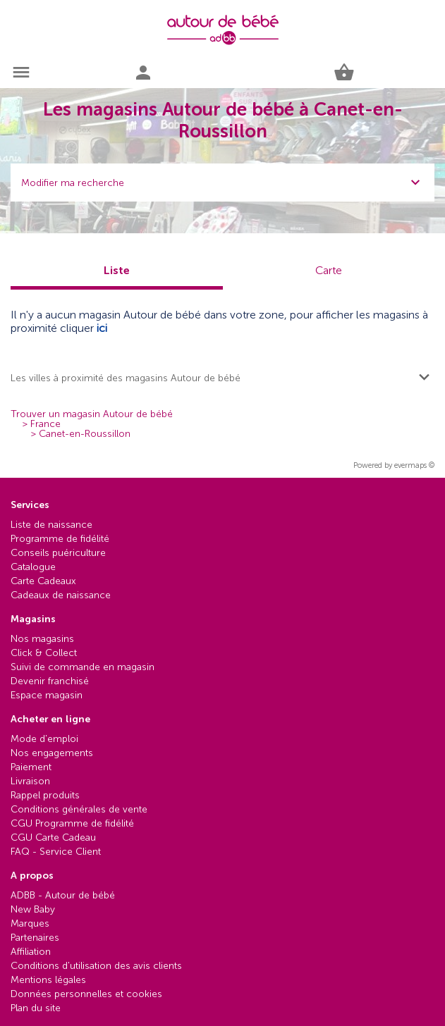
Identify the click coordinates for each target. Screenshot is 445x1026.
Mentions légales (48, 980)
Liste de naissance (51, 525)
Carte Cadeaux (43, 581)
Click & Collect (44, 653)
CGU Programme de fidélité (72, 823)
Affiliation (31, 952)
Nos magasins (42, 639)
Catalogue (33, 567)
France (45, 424)
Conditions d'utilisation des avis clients (96, 966)
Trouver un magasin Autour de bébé (92, 414)
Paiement (31, 767)
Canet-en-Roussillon (84, 434)
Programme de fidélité (60, 539)
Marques (30, 923)
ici (102, 328)
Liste (117, 270)
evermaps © (414, 465)
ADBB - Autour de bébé (63, 895)
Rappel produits (45, 795)
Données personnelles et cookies (86, 994)
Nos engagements (52, 753)
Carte (328, 270)
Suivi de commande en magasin (82, 667)
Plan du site (36, 1008)
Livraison (30, 781)
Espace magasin (47, 695)
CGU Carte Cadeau (53, 837)
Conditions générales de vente (79, 809)
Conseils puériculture (58, 553)
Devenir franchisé (50, 681)
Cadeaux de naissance (61, 595)
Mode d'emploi (44, 739)
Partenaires (35, 938)
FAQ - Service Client (56, 852)
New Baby (33, 909)
